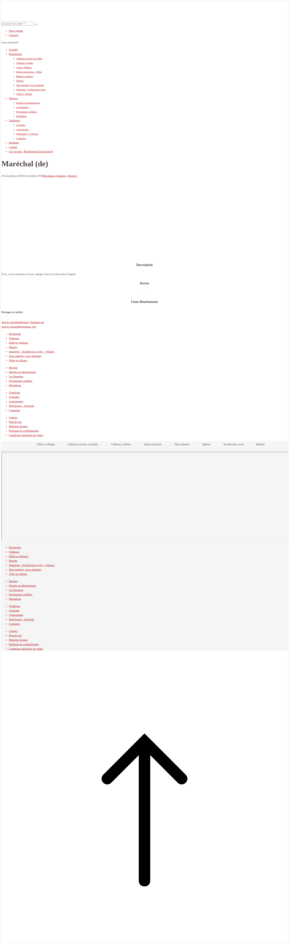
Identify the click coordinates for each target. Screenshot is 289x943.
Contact (13, 147)
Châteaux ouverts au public (29, 58)
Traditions (14, 120)
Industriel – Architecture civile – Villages (32, 351)
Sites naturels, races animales (30, 85)
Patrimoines (15, 54)
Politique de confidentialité (24, 430)
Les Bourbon (22, 107)
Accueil (13, 49)
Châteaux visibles (24, 63)
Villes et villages (24, 94)
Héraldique (21, 116)
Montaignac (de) (18, 326)
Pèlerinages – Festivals (27, 134)
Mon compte (16, 30)
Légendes (20, 125)
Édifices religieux (24, 76)
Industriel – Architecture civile (31, 89)
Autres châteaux (24, 67)
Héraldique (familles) (55, 175)
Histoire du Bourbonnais (28, 103)
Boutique (14, 142)
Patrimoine (15, 333)
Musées (20, 80)
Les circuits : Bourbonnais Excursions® (31, 151)
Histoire (13, 98)
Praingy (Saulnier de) (22, 322)
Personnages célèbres (26, 111)
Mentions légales (18, 426)
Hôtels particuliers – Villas (29, 72)
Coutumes (21, 138)
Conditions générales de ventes (26, 435)
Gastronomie (22, 129)
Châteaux (14, 338)
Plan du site (15, 421)
